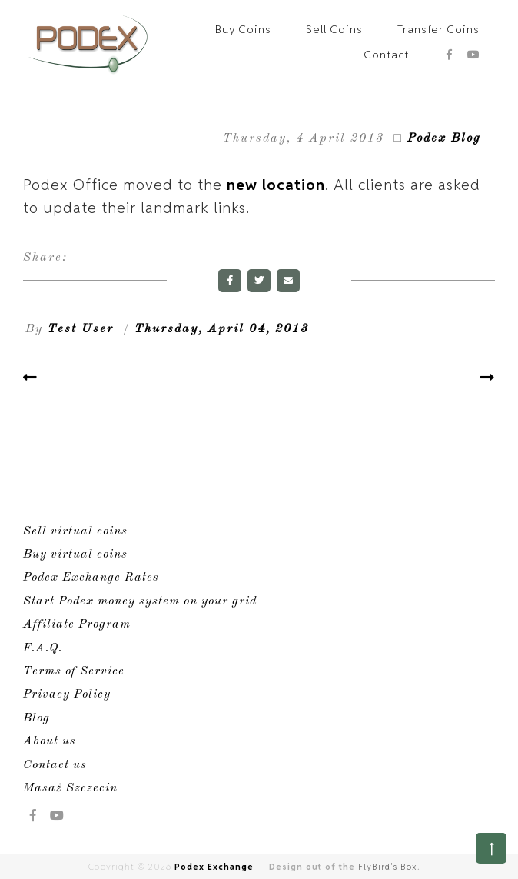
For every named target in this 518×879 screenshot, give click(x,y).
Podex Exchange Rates (91, 577)
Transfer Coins (438, 29)
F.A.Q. (42, 648)
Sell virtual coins (75, 531)
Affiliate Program (77, 624)
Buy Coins (243, 29)
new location (276, 184)
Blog (36, 718)
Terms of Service (74, 671)
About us (49, 741)
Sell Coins (334, 29)
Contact (386, 55)
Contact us (55, 765)
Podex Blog (444, 138)
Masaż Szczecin (70, 788)
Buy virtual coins (75, 554)
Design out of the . (344, 866)
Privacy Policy (67, 694)
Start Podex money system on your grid (140, 601)
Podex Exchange (214, 866)
